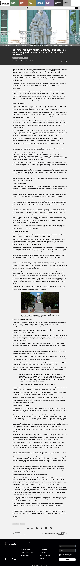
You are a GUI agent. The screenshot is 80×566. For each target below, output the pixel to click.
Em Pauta (15, 57)
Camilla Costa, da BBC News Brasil (25, 60)
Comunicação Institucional (40, 3)
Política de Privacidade (45, 555)
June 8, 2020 (51, 384)
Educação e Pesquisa (31, 3)
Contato (42, 558)
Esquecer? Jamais (23, 57)
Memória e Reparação (13, 3)
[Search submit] (76, 7)
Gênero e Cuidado (22, 3)
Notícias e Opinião (48, 3)
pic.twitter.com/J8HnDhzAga (34, 381)
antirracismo (16, 523)
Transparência (43, 549)
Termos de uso (43, 552)
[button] (37, 528)
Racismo (22, 523)
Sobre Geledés (43, 542)
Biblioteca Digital (65, 3)
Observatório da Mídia (58, 3)
